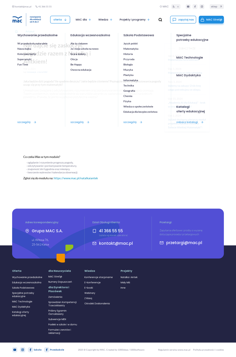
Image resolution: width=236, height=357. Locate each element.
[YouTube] (188, 6)
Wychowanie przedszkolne (27, 277)
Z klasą (88, 298)
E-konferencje (92, 282)
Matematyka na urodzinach (183, 59)
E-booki (88, 287)
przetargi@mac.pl (184, 242)
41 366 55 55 (111, 231)
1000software (137, 349)
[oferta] (60, 19)
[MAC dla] (83, 19)
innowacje (31, 72)
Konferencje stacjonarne (98, 277)
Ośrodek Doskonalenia (97, 303)
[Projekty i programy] (135, 19)
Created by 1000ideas (117, 349)
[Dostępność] (175, 6)
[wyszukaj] (160, 20)
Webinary (89, 293)
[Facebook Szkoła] (30, 349)
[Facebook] (195, 6)
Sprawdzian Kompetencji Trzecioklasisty (62, 304)
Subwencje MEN (57, 319)
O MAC (164, 6)
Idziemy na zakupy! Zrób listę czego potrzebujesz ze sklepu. (184, 87)
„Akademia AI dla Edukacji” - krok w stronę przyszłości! (186, 104)
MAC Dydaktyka (21, 306)
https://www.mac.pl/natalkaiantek (76, 178)
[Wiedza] (105, 19)
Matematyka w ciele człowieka (185, 72)
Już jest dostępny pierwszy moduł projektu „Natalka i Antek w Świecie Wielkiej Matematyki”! (187, 123)
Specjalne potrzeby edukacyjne (23, 294)
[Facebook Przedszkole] (46, 349)
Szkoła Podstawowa (23, 287)
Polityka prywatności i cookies (208, 349)
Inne (123, 287)
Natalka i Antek (129, 277)
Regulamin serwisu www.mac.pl (174, 349)
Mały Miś (125, 282)
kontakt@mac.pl (116, 243)
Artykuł (30, 31)
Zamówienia (55, 297)
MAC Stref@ (55, 276)
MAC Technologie (22, 301)
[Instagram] (201, 6)
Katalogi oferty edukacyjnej (20, 313)
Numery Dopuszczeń (60, 281)
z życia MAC (42, 72)
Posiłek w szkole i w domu (62, 324)
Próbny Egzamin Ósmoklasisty (57, 312)
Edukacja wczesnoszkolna (26, 282)
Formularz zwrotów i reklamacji (59, 331)
